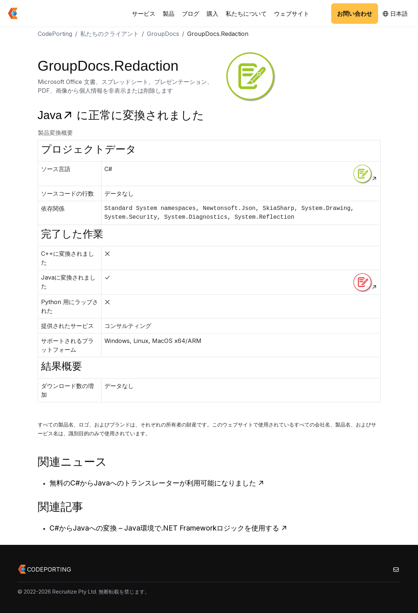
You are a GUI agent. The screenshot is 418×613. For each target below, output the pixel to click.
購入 (212, 13)
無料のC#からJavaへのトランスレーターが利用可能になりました (157, 483)
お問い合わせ (354, 13)
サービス (143, 13)
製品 (168, 13)
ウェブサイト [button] (291, 13)
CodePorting (55, 33)
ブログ (190, 13)
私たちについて (246, 13)
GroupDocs (163, 33)
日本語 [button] (395, 13)
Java (57, 115)
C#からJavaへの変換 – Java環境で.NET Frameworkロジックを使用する (168, 528)
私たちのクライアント (109, 33)
